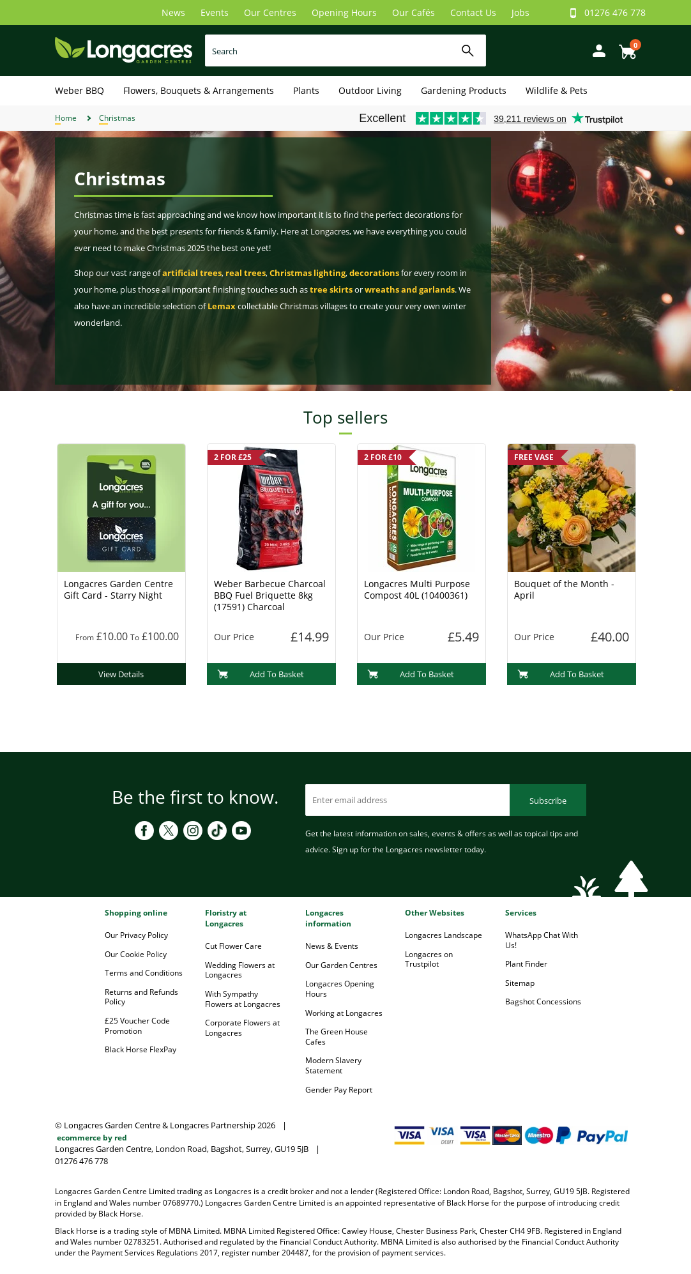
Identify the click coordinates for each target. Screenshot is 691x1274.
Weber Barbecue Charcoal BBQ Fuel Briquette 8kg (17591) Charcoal (270, 595)
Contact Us (473, 12)
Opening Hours (344, 12)
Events (215, 12)
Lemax (222, 306)
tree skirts (331, 289)
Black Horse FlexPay (140, 1049)
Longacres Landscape (443, 935)
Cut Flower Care (233, 945)
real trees (245, 273)
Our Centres (270, 12)
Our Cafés (413, 12)
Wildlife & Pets (557, 90)
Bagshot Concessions (543, 1001)
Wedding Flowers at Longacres (240, 970)
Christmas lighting (308, 273)
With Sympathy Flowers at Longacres (242, 998)
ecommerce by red (92, 1137)
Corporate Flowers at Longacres (242, 1027)
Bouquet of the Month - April (564, 589)
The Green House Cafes (336, 1036)
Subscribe (547, 800)
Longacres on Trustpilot (429, 959)
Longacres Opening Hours (339, 988)
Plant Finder (526, 963)
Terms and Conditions (144, 972)
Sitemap (520, 983)
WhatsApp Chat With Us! (541, 940)
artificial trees (192, 273)
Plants (306, 90)
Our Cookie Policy (136, 954)
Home (66, 117)
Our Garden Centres (341, 965)
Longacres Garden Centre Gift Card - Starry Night (118, 589)
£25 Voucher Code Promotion (137, 1025)
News (173, 12)
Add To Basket (261, 674)
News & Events (331, 945)
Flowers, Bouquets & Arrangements (198, 90)
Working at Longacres (344, 1013)
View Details (121, 674)
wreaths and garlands (410, 289)
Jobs (520, 12)
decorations (374, 273)
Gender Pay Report (338, 1089)
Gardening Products (463, 90)
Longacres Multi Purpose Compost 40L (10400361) (417, 589)
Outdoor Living (370, 90)
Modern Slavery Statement (333, 1065)
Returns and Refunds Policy (141, 997)
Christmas (117, 117)
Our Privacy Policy (136, 935)
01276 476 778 (615, 12)
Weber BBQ (79, 90)
